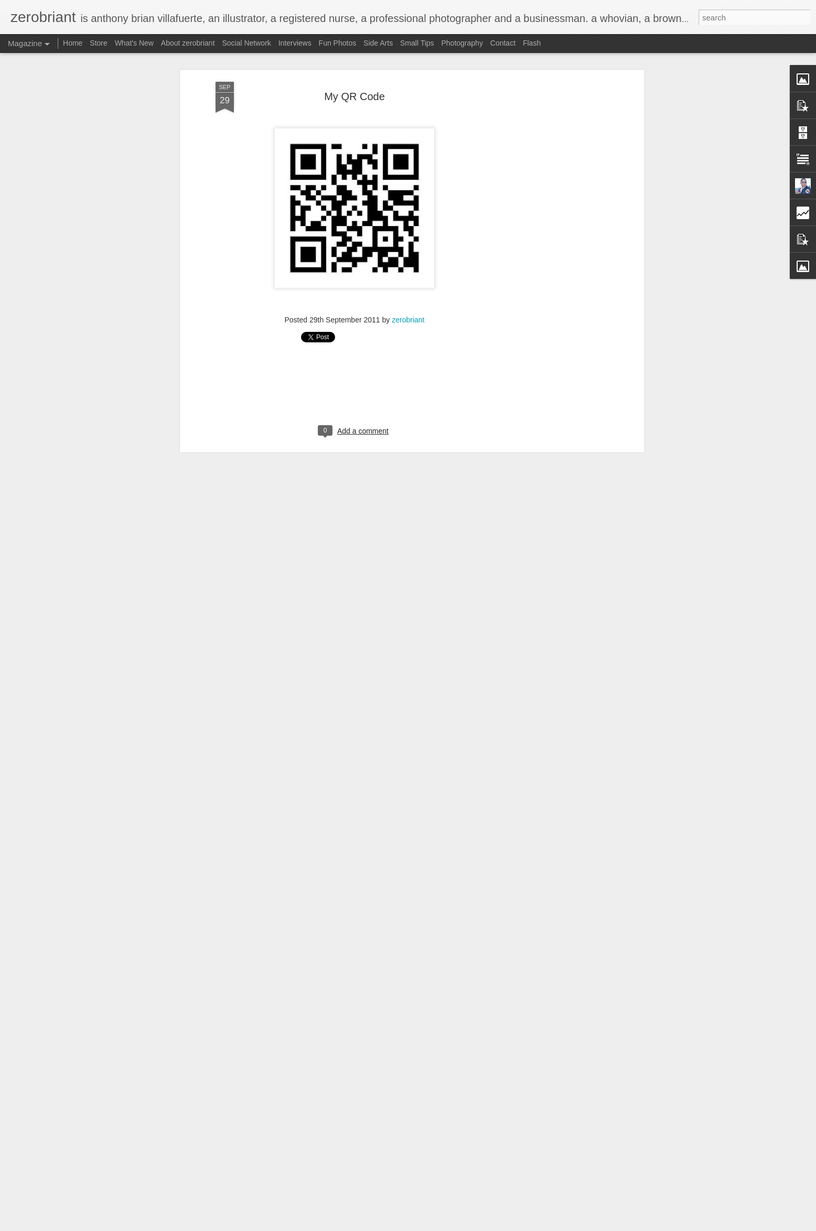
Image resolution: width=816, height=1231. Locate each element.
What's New (135, 43)
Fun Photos (338, 43)
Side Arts (378, 43)
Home (72, 43)
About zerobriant (188, 43)
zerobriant (408, 320)
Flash (532, 43)
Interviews (295, 43)
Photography (462, 43)
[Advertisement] (551, 247)
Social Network (246, 43)
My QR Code (354, 96)
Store (98, 43)
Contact (503, 43)
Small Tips (417, 43)
